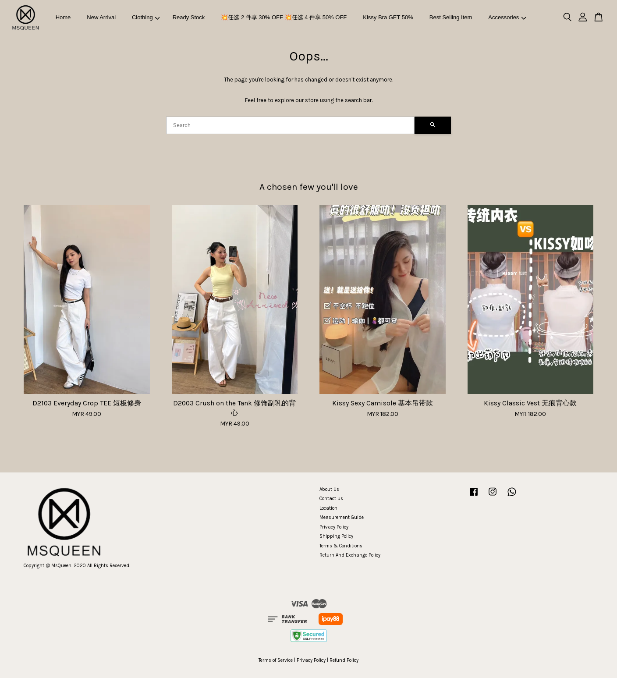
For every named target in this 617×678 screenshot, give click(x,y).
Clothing (146, 17)
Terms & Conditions (340, 546)
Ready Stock (189, 17)
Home (63, 17)
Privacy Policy (333, 527)
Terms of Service (276, 660)
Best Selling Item (450, 17)
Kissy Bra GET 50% (388, 17)
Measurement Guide (341, 517)
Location (328, 508)
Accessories (507, 17)
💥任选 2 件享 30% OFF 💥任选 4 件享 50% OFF (284, 17)
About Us (329, 489)
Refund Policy (344, 660)
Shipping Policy (336, 536)
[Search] (290, 125)
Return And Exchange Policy (349, 555)
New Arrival (101, 17)
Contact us (331, 498)
